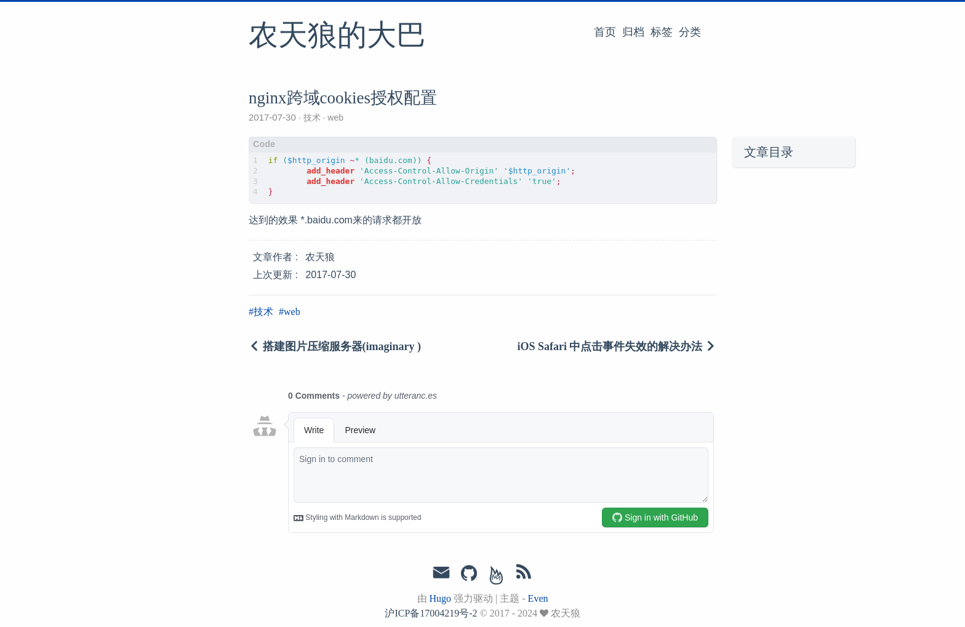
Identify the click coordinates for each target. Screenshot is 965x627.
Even (538, 598)
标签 (662, 32)
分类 (690, 32)
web (334, 117)
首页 (605, 32)
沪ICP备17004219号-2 (431, 613)
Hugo (441, 598)
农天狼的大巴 (337, 36)
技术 (312, 117)
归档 (633, 32)
